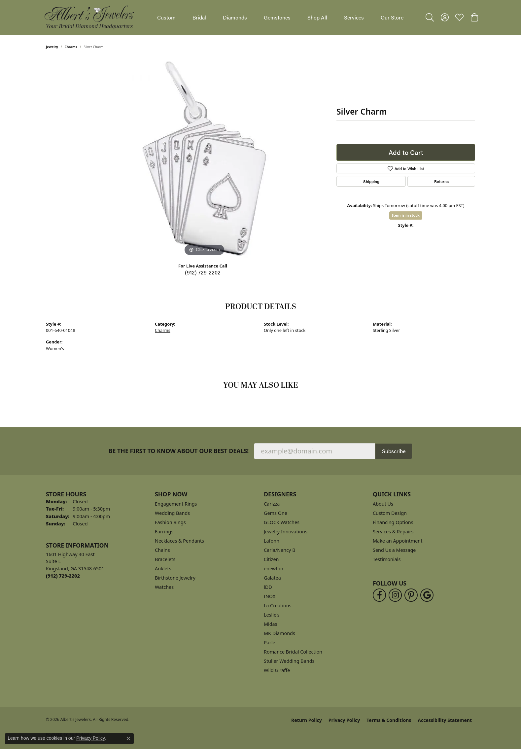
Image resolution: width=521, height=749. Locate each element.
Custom (166, 17)
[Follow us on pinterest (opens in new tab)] (411, 595)
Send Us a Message (394, 550)
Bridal (199, 17)
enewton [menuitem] (273, 568)
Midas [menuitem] (270, 624)
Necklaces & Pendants (179, 541)
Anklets (163, 568)
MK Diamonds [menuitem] (279, 633)
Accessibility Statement (445, 720)
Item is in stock (406, 215)
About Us (383, 504)
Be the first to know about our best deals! (179, 450)
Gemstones (277, 17)
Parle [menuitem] (269, 642)
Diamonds (235, 17)
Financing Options (393, 522)
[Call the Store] (63, 576)
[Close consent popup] (128, 738)
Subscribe (393, 451)
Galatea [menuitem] (272, 578)
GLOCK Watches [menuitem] (281, 522)
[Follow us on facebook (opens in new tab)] (379, 595)
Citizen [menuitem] (271, 559)
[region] (204, 158)
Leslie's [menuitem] (272, 615)
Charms (71, 47)
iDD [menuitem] (268, 587)
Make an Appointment (397, 541)
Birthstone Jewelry (175, 578)
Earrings (164, 531)
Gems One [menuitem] (275, 513)
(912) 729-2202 (203, 272)
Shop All (317, 17)
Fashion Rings (170, 522)
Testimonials (386, 559)
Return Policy (306, 720)
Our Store (392, 17)
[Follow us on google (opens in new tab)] (427, 595)
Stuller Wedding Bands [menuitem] (289, 661)
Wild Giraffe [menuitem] (277, 670)
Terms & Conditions (388, 720)
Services (354, 17)
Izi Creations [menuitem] (277, 605)
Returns (441, 181)
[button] (430, 17)
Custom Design (390, 513)
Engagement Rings (176, 504)
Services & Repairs (393, 531)
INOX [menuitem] (269, 596)
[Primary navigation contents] (280, 17)
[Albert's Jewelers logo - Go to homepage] (88, 17)
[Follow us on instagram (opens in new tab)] (395, 595)
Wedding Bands (172, 513)
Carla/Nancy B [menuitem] (279, 550)
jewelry (52, 47)
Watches (164, 587)
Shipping (371, 181)
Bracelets (165, 559)
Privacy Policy (344, 720)
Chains (162, 550)
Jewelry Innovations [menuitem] (285, 531)
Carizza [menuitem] (272, 504)
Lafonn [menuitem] (271, 541)
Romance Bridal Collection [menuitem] (293, 652)
